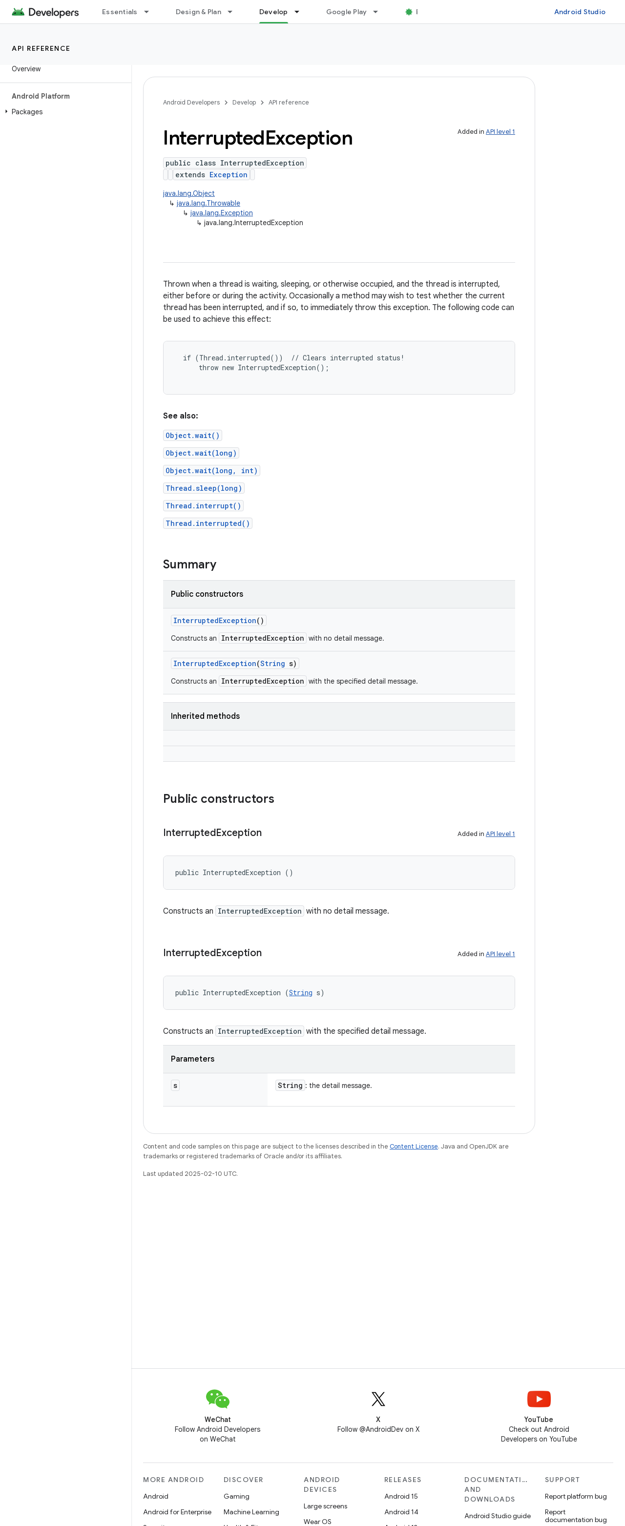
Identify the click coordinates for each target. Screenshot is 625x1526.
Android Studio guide (497, 1515)
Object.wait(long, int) (212, 470)
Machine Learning (251, 1511)
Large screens (325, 1506)
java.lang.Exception (221, 213)
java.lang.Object (189, 193)
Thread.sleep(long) (204, 488)
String (272, 663)
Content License (414, 1146)
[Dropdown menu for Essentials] (151, 11)
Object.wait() (193, 435)
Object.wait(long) (201, 453)
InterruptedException (214, 620)
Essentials (120, 11)
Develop (244, 102)
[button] (63, 112)
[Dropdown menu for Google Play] (380, 11)
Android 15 (401, 1496)
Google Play (346, 11)
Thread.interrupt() (203, 505)
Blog (423, 11)
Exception (228, 174)
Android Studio (580, 11)
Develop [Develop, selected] (273, 11)
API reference (41, 48)
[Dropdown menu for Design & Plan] (234, 11)
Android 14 (401, 1511)
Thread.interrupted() (208, 523)
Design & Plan (198, 11)
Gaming (237, 1496)
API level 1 (500, 131)
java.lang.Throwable (208, 203)
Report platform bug (576, 1496)
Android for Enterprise (177, 1511)
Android (155, 1496)
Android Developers (191, 102)
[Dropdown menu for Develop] (301, 11)
